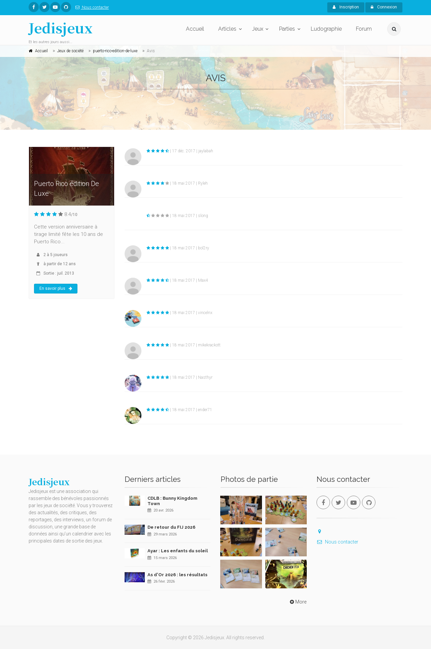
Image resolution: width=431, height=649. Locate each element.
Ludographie (326, 29)
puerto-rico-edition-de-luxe (115, 51)
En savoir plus (55, 288)
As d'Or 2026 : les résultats (177, 574)
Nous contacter (91, 7)
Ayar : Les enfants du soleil (177, 550)
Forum (364, 29)
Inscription (346, 7)
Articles (227, 29)
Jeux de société (70, 51)
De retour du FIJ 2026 (171, 527)
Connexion (384, 7)
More (297, 602)
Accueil (195, 29)
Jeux (257, 29)
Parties (287, 29)
